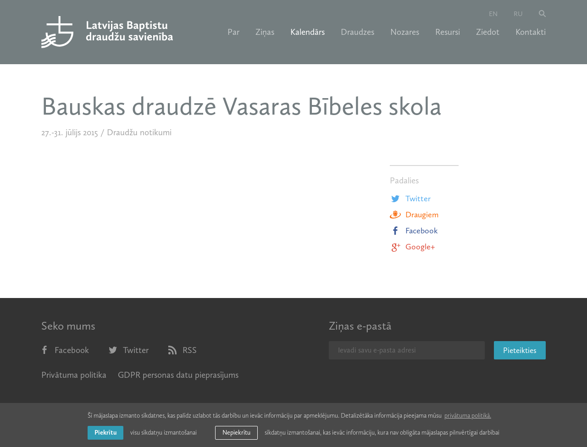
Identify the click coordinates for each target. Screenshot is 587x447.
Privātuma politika (73, 375)
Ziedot (487, 32)
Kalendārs (307, 32)
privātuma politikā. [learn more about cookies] (467, 415)
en (493, 14)
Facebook (414, 230)
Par (233, 32)
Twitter (410, 198)
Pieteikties (520, 350)
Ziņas (264, 32)
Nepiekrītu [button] (236, 432)
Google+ (412, 246)
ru (518, 14)
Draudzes (357, 32)
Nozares (404, 32)
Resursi (447, 32)
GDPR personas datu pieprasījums (178, 375)
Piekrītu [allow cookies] (105, 432)
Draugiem (414, 214)
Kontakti (530, 32)
